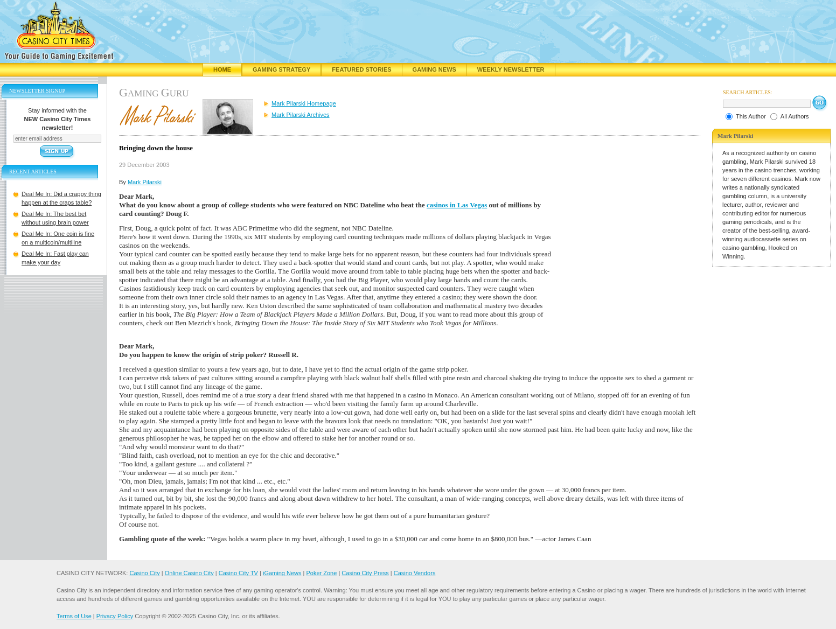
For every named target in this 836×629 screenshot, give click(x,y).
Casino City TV (238, 573)
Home (222, 69)
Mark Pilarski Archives (300, 114)
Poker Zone (321, 573)
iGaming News (282, 573)
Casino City (144, 573)
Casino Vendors (415, 573)
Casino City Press (365, 573)
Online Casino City (189, 573)
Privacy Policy (114, 616)
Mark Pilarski (145, 182)
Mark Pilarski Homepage (303, 103)
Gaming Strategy (281, 69)
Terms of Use (74, 616)
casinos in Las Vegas (457, 205)
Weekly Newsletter (511, 69)
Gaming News (434, 69)
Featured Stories (361, 69)
